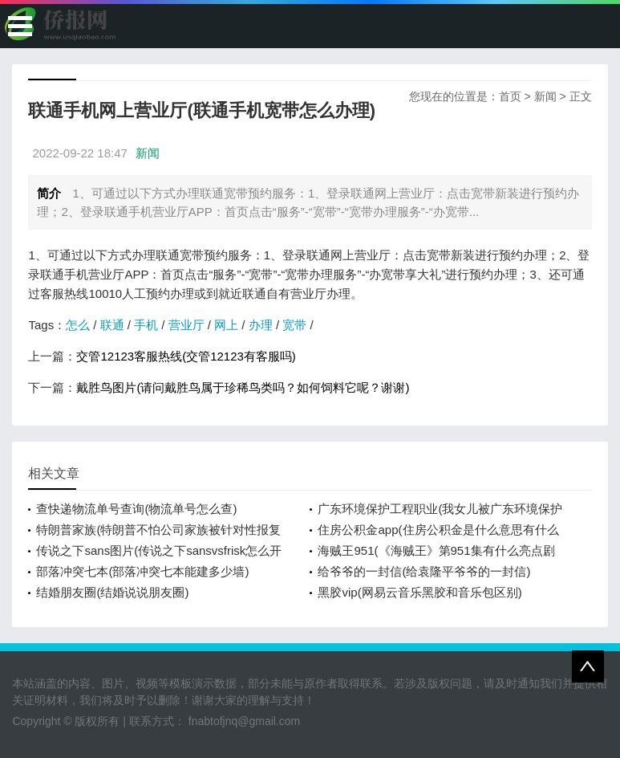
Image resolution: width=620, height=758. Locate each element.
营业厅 (186, 325)
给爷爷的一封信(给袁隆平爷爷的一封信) (424, 571)
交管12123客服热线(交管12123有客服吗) (185, 356)
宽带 (294, 325)
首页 (510, 96)
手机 (146, 325)
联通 (112, 325)
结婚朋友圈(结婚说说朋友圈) (112, 592)
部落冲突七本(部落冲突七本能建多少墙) (142, 571)
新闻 (545, 96)
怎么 (78, 325)
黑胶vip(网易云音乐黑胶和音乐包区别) (419, 592)
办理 (261, 325)
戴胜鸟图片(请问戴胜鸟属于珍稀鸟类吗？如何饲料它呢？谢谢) (242, 387)
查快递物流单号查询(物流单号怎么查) (136, 509)
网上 (226, 325)
